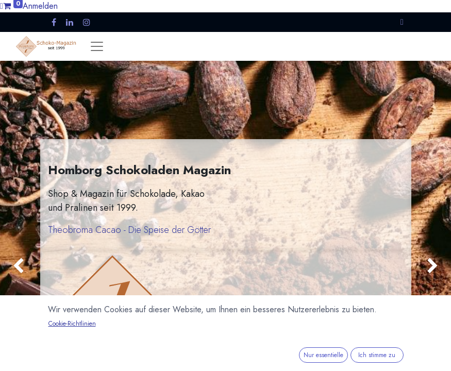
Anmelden (40, 6)
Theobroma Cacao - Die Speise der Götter (129, 230)
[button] (402, 22)
